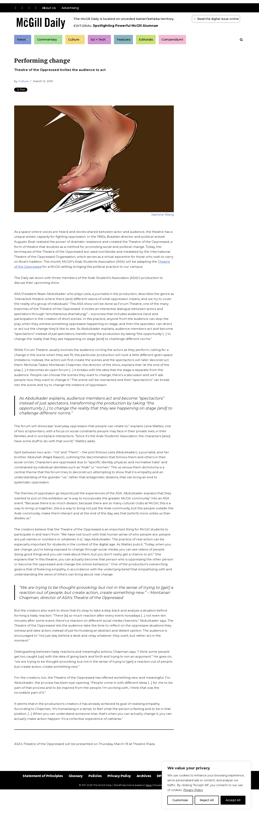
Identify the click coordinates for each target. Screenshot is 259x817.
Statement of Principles (40, 807)
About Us (49, 8)
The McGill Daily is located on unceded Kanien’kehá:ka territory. (124, 19)
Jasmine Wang (162, 216)
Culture (24, 82)
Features (126, 40)
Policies (94, 807)
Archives (144, 807)
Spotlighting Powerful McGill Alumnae (127, 26)
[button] (28, 40)
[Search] (241, 39)
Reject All (207, 800)
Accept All (233, 800)
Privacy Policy (193, 790)
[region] (206, 785)
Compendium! (176, 40)
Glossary (74, 807)
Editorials (148, 40)
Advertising (71, 8)
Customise (180, 800)
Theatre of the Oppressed (57, 269)
